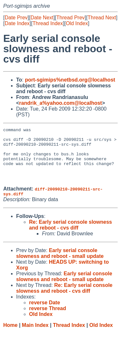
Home (10, 336)
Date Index (17, 23)
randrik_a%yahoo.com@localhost (60, 103)
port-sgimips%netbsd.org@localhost (70, 80)
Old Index (77, 23)
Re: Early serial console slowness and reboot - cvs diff (70, 236)
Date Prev (16, 17)
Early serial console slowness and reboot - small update (60, 264)
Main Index (35, 336)
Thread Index (48, 23)
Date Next (41, 17)
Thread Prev (70, 17)
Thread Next (101, 17)
